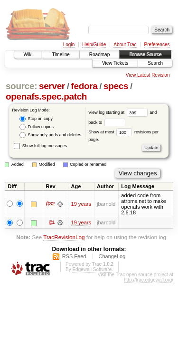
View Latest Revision (148, 75)
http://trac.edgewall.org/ (148, 279)
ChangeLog (111, 256)
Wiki (28, 54)
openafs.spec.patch (46, 96)
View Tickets (115, 63)
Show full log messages (40, 145)
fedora (84, 86)
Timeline (60, 54)
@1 (52, 222)
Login (69, 44)
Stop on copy (36, 119)
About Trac (124, 44)
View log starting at (119, 112)
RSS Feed (74, 256)
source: (21, 86)
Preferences (157, 44)
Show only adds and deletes (50, 135)
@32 (50, 204)
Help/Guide (94, 44)
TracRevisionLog (63, 237)
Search (155, 63)
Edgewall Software (92, 269)
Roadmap (99, 54)
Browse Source (145, 54)
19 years (81, 204)
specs (115, 86)
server (52, 86)
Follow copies (36, 127)
